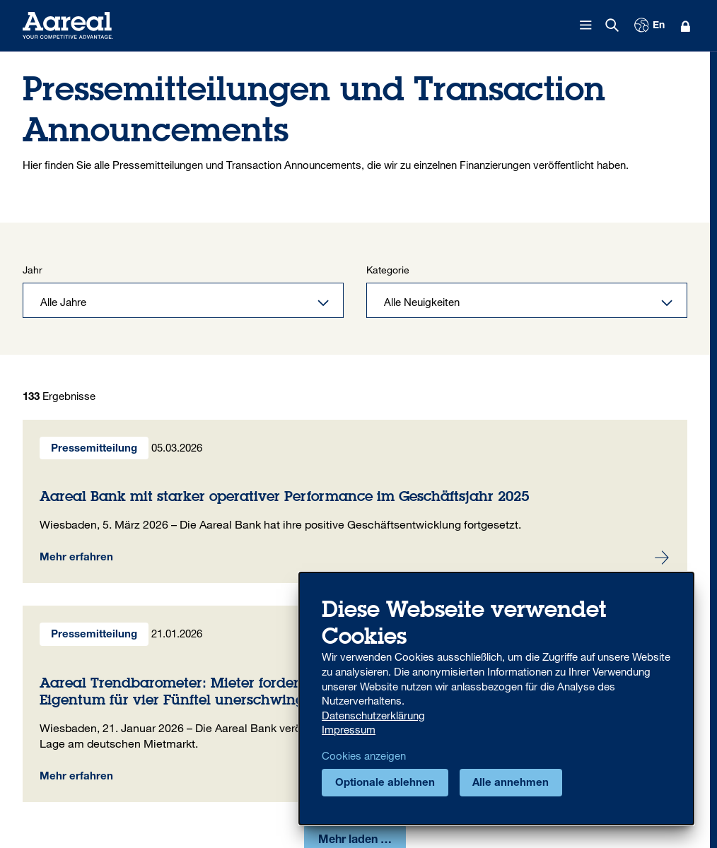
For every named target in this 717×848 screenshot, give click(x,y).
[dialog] (496, 698)
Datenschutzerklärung (373, 715)
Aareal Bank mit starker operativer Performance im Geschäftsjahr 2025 (355, 502)
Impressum (348, 729)
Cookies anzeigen (364, 755)
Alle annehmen (510, 783)
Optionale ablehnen (385, 783)
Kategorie (387, 270)
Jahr (32, 270)
